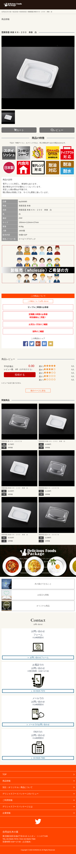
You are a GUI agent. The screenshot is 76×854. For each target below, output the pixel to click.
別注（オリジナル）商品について (18, 787)
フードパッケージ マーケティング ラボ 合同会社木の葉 (12, 4)
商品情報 (7, 781)
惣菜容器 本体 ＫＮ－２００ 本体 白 (52, 441)
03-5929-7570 (39, 691)
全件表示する (25, 369)
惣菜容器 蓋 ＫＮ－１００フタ (49, 488)
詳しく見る (39, 570)
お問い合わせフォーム (39, 657)
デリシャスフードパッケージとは (18, 806)
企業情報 (7, 813)
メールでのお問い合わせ (39, 724)
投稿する (20, 374)
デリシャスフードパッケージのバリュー (21, 794)
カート (20, 130)
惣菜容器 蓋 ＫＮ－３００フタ (49, 535)
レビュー (58, 130)
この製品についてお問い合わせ (38, 301)
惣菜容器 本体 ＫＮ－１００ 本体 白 (15, 488)
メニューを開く (68, 4)
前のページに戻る (38, 391)
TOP (5, 774)
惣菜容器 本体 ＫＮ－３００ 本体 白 (15, 535)
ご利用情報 (8, 800)
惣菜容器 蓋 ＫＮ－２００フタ (12, 441)
